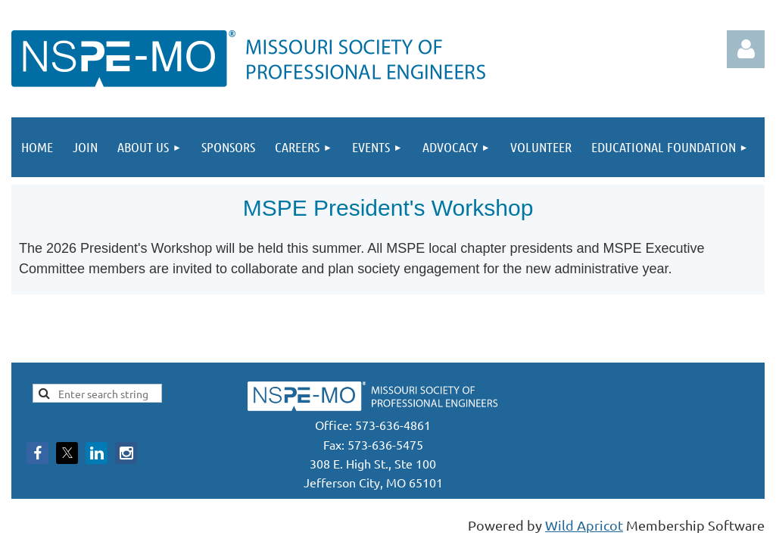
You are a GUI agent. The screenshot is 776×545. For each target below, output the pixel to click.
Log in (746, 49)
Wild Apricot (584, 525)
